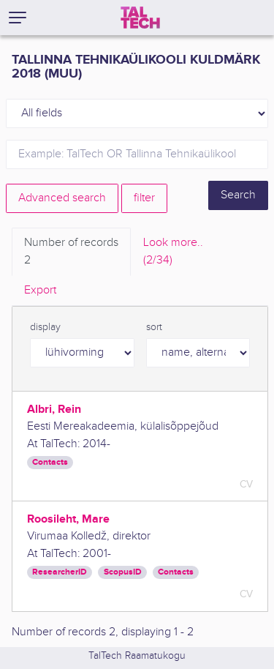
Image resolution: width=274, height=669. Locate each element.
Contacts (50, 462)
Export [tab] (40, 290)
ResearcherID (59, 572)
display (45, 327)
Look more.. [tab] (173, 252)
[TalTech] (140, 17)
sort (154, 327)
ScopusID (123, 572)
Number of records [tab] (71, 252)
